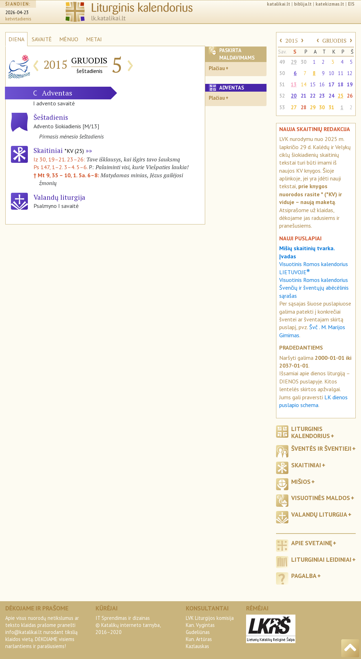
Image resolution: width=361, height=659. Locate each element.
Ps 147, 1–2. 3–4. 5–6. (60, 167)
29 (293, 61)
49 (282, 61)
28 (303, 107)
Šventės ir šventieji (321, 448)
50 (282, 73)
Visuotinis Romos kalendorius (313, 279)
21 (303, 95)
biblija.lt (303, 4)
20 (293, 95)
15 (313, 84)
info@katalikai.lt (23, 632)
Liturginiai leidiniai (321, 559)
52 (282, 95)
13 (293, 84)
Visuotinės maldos (320, 498)
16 (322, 84)
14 (303, 84)
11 (340, 73)
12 (350, 73)
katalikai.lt (278, 4)
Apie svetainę (311, 543)
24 (331, 95)
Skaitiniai (58, 150)
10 (331, 73)
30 (303, 61)
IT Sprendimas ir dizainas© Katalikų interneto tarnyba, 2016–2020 (128, 625)
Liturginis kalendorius (310, 432)
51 (282, 84)
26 (350, 95)
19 (350, 84)
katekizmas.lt (330, 4)
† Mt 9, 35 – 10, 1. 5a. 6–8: (66, 175)
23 (322, 95)
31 (331, 107)
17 (331, 84)
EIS (351, 4)
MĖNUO (68, 39)
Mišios (301, 482)
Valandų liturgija (319, 514)
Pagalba (304, 576)
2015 (291, 40)
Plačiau (217, 68)
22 (313, 95)
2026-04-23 (17, 13)
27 (293, 107)
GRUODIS (334, 40)
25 (340, 95)
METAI (94, 39)
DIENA (16, 39)
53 (282, 107)
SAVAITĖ (42, 39)
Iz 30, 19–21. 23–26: (59, 159)
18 (340, 84)
